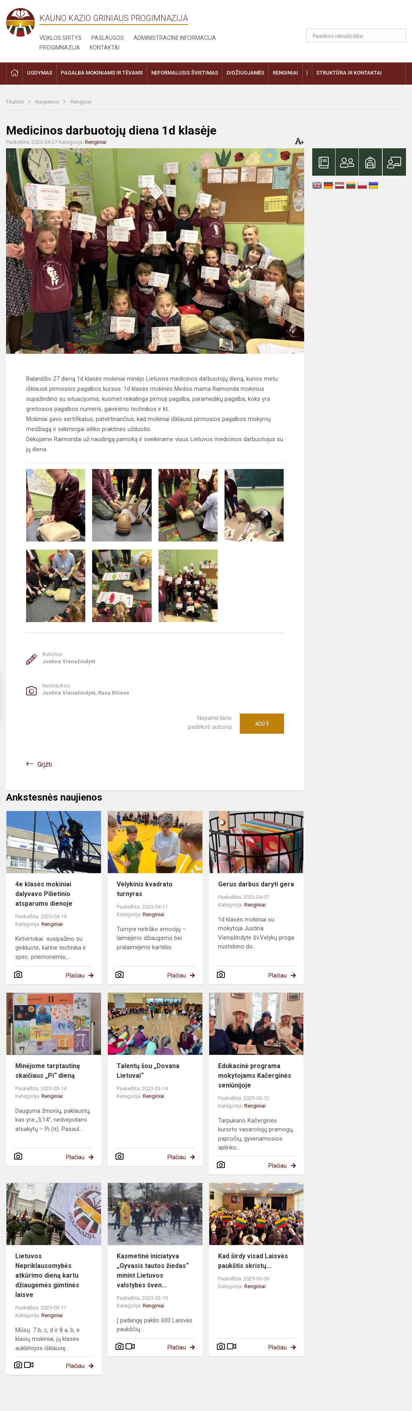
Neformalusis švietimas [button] (184, 73)
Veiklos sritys (60, 38)
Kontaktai (104, 47)
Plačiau (75, 975)
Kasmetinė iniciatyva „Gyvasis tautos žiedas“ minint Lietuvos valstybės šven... (153, 1270)
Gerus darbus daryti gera (256, 884)
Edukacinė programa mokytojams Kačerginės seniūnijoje (254, 1075)
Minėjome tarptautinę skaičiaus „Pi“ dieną (47, 1070)
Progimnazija (59, 47)
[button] (351, 17)
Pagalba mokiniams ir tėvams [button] (102, 73)
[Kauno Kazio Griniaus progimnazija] (22, 22)
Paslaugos (107, 38)
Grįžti (44, 764)
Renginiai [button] (285, 73)
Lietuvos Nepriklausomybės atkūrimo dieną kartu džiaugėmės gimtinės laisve (47, 1275)
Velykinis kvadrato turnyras (145, 889)
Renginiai (81, 102)
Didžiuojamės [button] (245, 73)
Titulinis (15, 102)
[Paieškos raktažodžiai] (356, 35)
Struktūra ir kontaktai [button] (349, 73)
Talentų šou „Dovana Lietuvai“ (148, 1070)
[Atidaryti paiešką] (397, 35)
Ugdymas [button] (39, 73)
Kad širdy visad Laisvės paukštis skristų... (253, 1261)
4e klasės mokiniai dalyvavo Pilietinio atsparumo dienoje (43, 893)
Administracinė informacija (175, 38)
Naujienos (47, 102)
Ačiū (262, 723)
